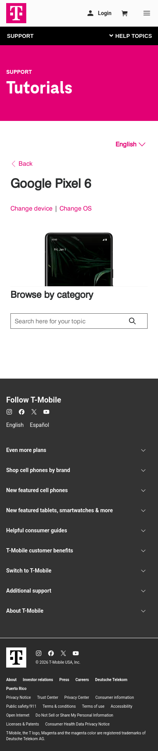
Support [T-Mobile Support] (19, 72)
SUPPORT (20, 36)
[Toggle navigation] (129, 35)
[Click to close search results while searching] (132, 321)
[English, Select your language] (130, 144)
